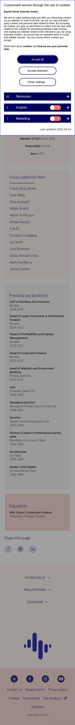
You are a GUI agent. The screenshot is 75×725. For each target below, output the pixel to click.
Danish (8, 11)
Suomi (34, 11)
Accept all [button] (37, 59)
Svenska (25, 11)
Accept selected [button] (37, 70)
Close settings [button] (36, 82)
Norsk (16, 11)
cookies (27, 46)
